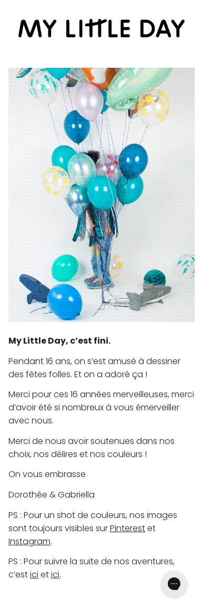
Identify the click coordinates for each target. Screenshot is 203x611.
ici (34, 574)
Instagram (29, 541)
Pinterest (127, 528)
